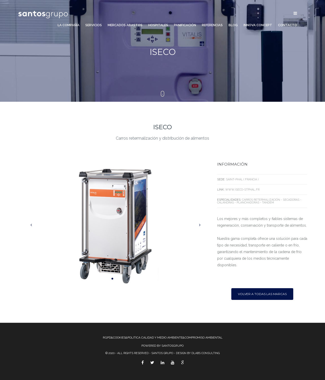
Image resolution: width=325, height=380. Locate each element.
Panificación (185, 25)
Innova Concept (257, 25)
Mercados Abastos (125, 25)
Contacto (287, 25)
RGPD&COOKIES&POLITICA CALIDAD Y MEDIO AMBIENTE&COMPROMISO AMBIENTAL (162, 337)
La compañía (68, 25)
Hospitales (158, 25)
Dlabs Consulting (205, 353)
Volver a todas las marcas (262, 294)
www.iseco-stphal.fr (242, 189)
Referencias (212, 25)
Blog (233, 25)
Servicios (93, 25)
